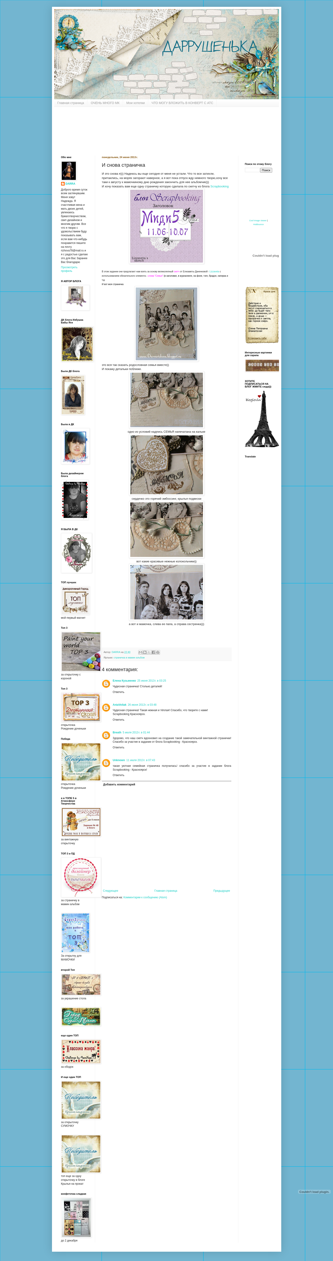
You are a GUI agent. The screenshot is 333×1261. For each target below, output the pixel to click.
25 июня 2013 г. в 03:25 (151, 680)
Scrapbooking (219, 186)
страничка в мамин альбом (129, 657)
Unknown (119, 760)
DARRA (70, 183)
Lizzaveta (214, 271)
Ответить (118, 692)
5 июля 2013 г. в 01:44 (136, 732)
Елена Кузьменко (124, 680)
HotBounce (258, 224)
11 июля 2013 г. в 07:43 (140, 760)
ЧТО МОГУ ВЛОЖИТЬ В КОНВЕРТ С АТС (182, 103)
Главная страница (70, 103)
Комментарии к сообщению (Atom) (145, 897)
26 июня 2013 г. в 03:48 (142, 704)
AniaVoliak (119, 704)
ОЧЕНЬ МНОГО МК (105, 103)
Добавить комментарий (119, 784)
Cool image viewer (258, 220)
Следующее (110, 890)
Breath (117, 732)
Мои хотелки (135, 103)
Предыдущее (221, 890)
